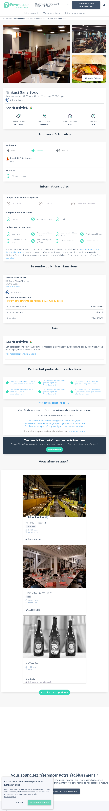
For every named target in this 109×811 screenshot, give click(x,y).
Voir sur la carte (13, 286)
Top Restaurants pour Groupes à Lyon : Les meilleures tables (23, 382)
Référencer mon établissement (86, 4)
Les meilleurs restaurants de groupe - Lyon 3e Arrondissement (22, 391)
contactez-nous (77, 431)
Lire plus (10, 258)
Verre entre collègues (51, 13)
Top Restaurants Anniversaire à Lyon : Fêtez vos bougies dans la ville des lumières (88, 391)
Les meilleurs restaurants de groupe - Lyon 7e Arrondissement (54, 382)
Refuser (19, 802)
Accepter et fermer (39, 802)
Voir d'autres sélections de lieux (54, 403)
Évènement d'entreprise (75, 13)
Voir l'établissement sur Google (21, 354)
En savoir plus (10, 797)
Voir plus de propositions (54, 692)
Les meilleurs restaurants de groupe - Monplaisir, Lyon (86, 382)
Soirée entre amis (31, 13)
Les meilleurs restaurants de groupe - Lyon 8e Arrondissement (54, 391)
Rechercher (54, 449)
